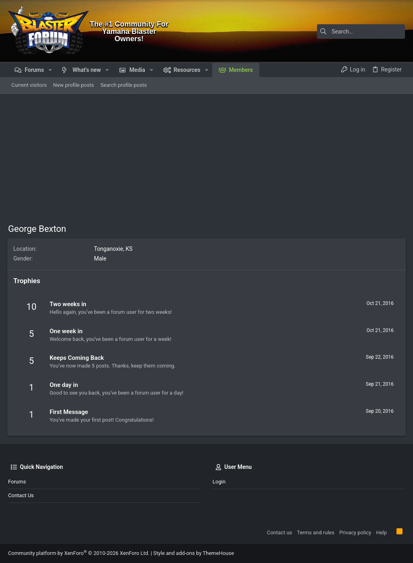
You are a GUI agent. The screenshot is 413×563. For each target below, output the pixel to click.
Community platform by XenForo (78, 553)
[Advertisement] (206, 154)
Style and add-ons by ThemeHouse (193, 553)
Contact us (21, 495)
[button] (50, 70)
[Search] (354, 31)
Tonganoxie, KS (114, 249)
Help (381, 532)
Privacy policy (355, 532)
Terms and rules (315, 532)
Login (219, 482)
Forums (17, 482)
